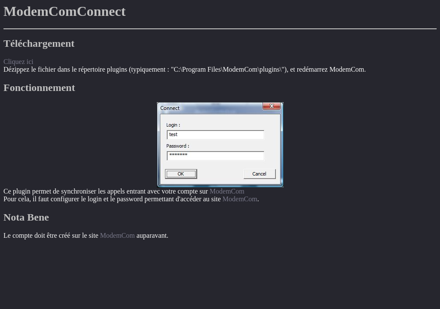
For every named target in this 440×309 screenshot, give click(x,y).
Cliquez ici (18, 61)
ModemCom (227, 191)
